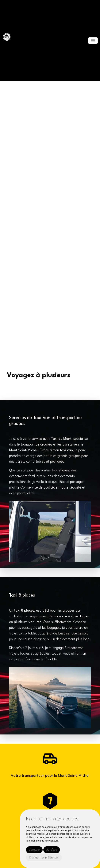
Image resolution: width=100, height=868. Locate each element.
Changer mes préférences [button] (44, 857)
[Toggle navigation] (93, 40)
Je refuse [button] (51, 849)
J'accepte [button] (34, 849)
